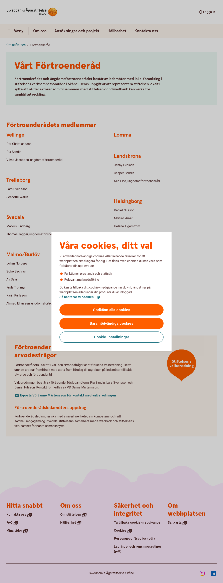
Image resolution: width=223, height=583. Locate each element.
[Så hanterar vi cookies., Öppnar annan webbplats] (79, 297)
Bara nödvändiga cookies (111, 323)
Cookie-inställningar (111, 337)
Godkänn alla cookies (111, 309)
